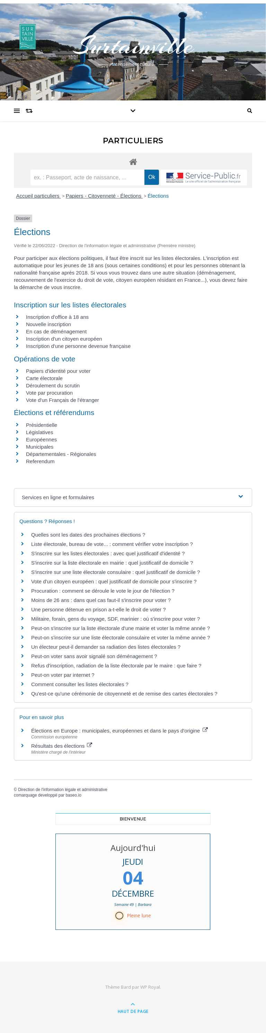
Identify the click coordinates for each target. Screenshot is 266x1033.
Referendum (40, 461)
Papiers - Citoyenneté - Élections (104, 196)
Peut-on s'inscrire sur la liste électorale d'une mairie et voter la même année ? (120, 628)
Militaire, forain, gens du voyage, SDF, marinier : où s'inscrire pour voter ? (115, 619)
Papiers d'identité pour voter (58, 371)
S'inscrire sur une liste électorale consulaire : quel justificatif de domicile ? (115, 572)
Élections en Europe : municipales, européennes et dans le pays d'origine (119, 731)
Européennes (41, 439)
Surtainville (133, 46)
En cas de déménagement (56, 331)
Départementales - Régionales (61, 454)
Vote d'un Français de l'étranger (62, 400)
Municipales (39, 447)
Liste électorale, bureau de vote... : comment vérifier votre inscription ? (112, 544)
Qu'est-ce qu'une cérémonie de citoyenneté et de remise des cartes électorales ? (124, 694)
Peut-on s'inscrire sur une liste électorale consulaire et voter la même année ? (120, 637)
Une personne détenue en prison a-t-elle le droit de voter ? (98, 609)
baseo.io (73, 795)
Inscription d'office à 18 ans (57, 317)
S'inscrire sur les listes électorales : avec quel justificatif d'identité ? (108, 553)
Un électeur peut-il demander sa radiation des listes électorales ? (105, 647)
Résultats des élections (61, 746)
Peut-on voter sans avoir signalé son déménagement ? (94, 656)
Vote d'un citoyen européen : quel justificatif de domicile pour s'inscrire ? (114, 581)
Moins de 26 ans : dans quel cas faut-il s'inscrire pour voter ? (101, 600)
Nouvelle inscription (48, 324)
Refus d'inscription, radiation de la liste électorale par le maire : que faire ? (116, 665)
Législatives (39, 432)
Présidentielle (41, 425)
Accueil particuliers (38, 196)
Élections (158, 196)
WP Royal (150, 987)
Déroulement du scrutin (53, 385)
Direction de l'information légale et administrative (62, 789)
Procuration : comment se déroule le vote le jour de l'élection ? (103, 591)
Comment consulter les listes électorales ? (79, 684)
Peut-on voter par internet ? (63, 675)
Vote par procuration (49, 393)
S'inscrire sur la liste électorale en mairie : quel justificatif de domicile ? (112, 563)
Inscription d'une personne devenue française (78, 346)
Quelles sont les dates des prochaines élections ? (88, 535)
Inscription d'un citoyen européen (64, 339)
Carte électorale (44, 378)
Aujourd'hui (133, 847)
